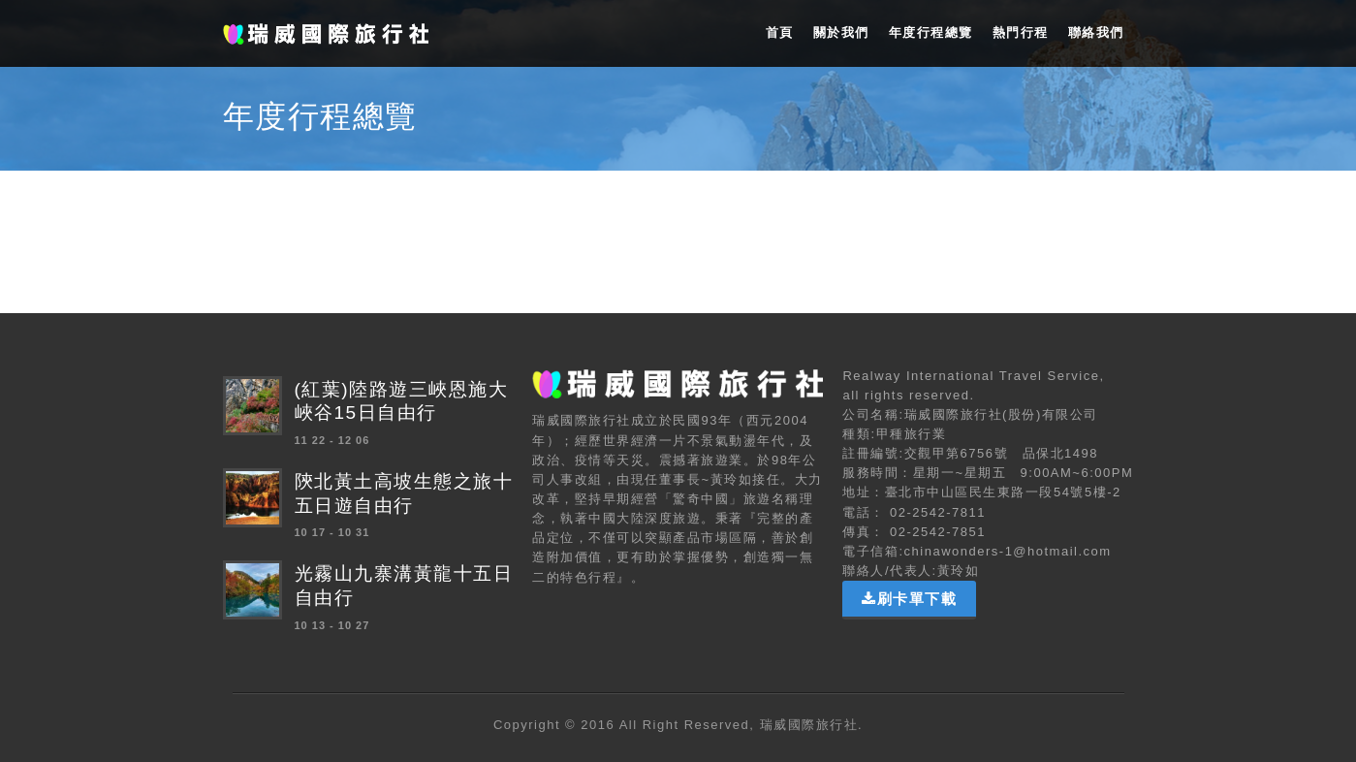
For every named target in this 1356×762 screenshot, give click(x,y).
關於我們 (841, 32)
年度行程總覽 (931, 32)
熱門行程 (1021, 32)
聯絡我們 (1096, 32)
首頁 (780, 32)
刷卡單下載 (909, 598)
